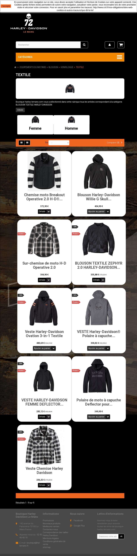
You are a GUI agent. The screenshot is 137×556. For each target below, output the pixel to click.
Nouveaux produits (51, 518)
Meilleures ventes (51, 521)
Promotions (48, 515)
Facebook (78, 515)
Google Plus (79, 520)
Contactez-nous (50, 524)
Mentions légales (51, 533)
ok (121, 531)
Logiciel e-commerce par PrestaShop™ (35, 552)
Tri (46, 142)
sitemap (47, 542)
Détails (20, 110)
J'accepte (5, 6)
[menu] (110, 44)
